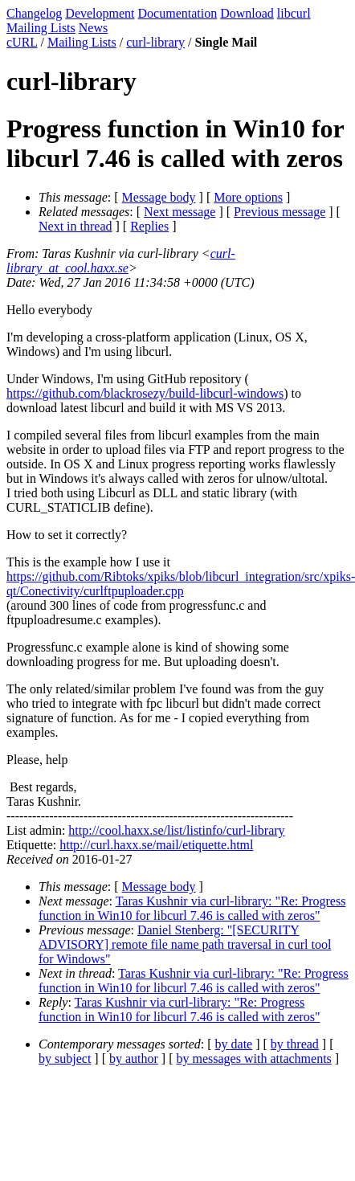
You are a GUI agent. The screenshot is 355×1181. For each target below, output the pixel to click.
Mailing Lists (40, 28)
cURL (22, 42)
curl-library (155, 42)
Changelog (34, 13)
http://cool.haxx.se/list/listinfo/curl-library (176, 830)
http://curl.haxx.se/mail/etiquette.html (156, 845)
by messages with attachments (254, 1058)
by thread (295, 1044)
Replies (149, 226)
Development (99, 13)
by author (133, 1058)
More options (248, 197)
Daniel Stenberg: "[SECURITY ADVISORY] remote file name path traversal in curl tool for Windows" (185, 944)
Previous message (279, 212)
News (93, 28)
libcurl (294, 13)
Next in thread (75, 226)
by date (234, 1044)
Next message (179, 212)
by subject (65, 1058)
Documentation (178, 13)
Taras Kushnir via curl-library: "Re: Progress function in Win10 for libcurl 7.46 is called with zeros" (192, 908)
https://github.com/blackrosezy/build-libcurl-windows (145, 393)
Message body (159, 197)
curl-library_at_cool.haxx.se (120, 261)
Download (247, 13)
